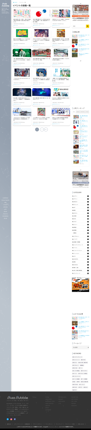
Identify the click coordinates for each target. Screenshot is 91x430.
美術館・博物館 (81, 242)
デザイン (81, 199)
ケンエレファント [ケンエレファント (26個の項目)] (76, 376)
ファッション (81, 253)
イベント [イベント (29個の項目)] (75, 373)
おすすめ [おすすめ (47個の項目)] (83, 359)
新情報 (81, 230)
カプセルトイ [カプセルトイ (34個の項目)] (76, 365)
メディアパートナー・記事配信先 (22, 424)
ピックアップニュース (81, 245)
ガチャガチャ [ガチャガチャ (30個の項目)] (84, 370)
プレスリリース (37, 25)
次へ (46, 129)
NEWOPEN (81, 259)
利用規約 (63, 427)
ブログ (81, 221)
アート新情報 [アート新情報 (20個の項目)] (84, 379)
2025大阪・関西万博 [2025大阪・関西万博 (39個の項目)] (83, 362)
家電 (81, 262)
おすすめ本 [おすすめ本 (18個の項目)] (75, 384)
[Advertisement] (80, 83)
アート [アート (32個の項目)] (81, 368)
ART (81, 207)
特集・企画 (81, 267)
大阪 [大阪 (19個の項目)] (74, 381)
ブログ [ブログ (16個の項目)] (80, 387)
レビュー (81, 224)
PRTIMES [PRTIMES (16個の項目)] (75, 387)
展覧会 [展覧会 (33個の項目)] (82, 365)
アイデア (81, 239)
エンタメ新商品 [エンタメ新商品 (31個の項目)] (76, 370)
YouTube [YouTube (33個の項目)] (75, 368)
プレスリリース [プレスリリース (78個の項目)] (76, 359)
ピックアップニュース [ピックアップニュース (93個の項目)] (77, 357)
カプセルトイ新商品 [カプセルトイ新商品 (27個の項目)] (83, 373)
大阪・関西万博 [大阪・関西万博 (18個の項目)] (85, 381)
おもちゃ (81, 213)
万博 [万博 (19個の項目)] (78, 381)
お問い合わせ (81, 424)
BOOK (81, 219)
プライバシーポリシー (53, 427)
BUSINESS (81, 265)
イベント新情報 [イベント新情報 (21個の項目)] (76, 379)
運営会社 (9, 424)
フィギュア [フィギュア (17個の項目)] (82, 384)
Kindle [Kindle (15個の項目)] (86, 387)
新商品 (81, 227)
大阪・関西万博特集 (81, 270)
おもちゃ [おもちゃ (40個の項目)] (75, 362)
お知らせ (81, 202)
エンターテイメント (81, 250)
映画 (81, 210)
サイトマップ (59, 424)
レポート (81, 196)
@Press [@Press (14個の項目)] (75, 390)
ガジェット (81, 204)
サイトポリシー (49, 424)
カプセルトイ (81, 236)
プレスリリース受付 (70, 424)
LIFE (81, 256)
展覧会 (81, 233)
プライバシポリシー (38, 424)
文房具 (81, 216)
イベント (16, 25)
